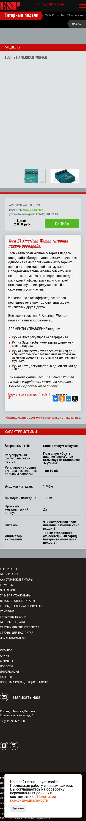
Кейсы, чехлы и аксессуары (21, 606)
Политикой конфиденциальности (33, 798)
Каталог (6, 650)
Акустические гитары (16, 579)
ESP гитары (8, 569)
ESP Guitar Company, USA (36, 818)
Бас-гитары (9, 574)
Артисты (6, 661)
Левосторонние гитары (17, 600)
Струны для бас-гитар (16, 632)
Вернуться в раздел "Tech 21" (27, 396)
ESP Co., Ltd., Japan (10, 818)
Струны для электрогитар (19, 627)
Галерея (6, 677)
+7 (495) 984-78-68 (50, 4)
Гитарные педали (21, 15)
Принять (18, 808)
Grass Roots (9, 590)
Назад (76, 23)
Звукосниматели (12, 638)
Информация (9, 671)
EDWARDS (6, 585)
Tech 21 (50, 15)
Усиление (7, 611)
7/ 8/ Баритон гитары (15, 595)
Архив (4, 655)
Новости (6, 666)
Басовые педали (12, 622)
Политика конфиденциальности (24, 682)
